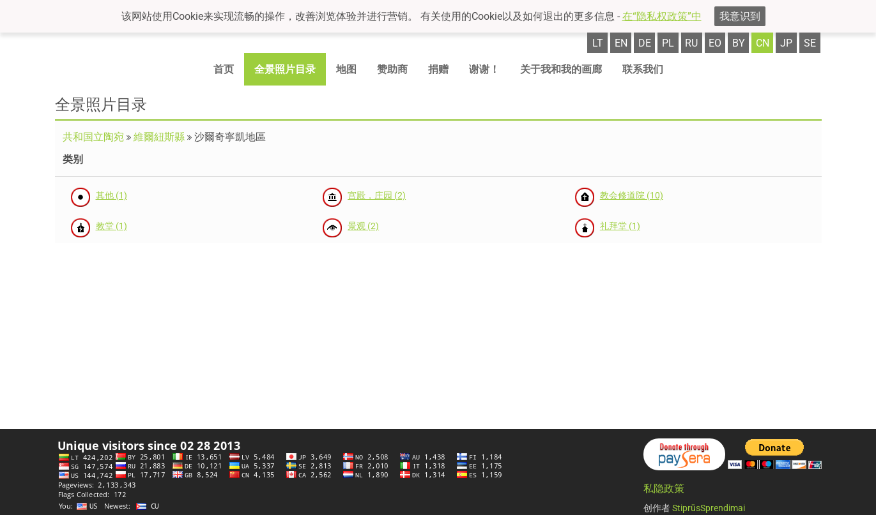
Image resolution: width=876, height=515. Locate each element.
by (738, 43)
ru (691, 43)
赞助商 (392, 69)
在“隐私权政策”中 (662, 16)
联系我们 (642, 69)
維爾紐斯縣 (159, 137)
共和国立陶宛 (93, 137)
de (644, 43)
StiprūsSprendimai (708, 508)
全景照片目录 (285, 69)
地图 (346, 69)
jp (786, 43)
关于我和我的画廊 (561, 69)
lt (597, 43)
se (810, 43)
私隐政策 (663, 488)
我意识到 (739, 16)
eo (715, 43)
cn (762, 43)
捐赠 (438, 69)
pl (668, 43)
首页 (223, 69)
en (621, 43)
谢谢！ (484, 69)
